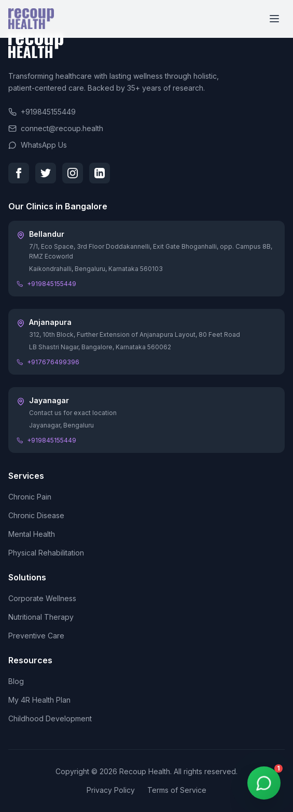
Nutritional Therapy (41, 616)
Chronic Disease (36, 515)
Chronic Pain (29, 496)
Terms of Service (176, 790)
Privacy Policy (111, 790)
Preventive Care (36, 635)
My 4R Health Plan (39, 699)
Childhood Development (50, 718)
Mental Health (31, 534)
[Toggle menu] (274, 18)
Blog (16, 681)
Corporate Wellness (42, 598)
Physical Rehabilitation (46, 552)
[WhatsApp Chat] (264, 783)
